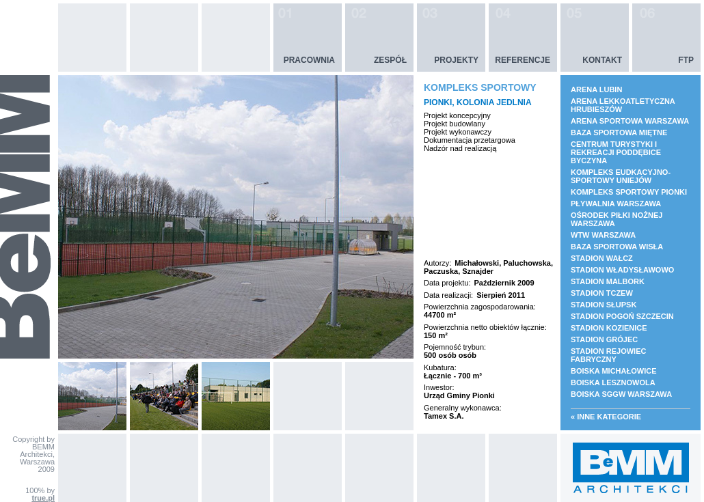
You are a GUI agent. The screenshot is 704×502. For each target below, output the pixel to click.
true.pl (43, 498)
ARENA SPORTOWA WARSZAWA (630, 121)
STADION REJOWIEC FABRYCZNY (608, 355)
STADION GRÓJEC (604, 339)
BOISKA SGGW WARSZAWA (621, 394)
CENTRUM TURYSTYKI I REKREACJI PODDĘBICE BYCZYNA (616, 152)
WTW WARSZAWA (603, 235)
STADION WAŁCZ (602, 258)
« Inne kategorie (606, 417)
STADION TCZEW (602, 293)
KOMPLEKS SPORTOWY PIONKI (629, 192)
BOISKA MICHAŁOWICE (613, 371)
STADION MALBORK (608, 281)
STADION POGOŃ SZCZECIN (622, 316)
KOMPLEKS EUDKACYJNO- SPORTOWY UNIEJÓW (621, 176)
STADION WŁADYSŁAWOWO (622, 270)
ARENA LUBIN (596, 89)
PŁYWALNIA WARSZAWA (616, 203)
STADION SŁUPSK (603, 305)
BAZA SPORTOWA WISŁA (617, 246)
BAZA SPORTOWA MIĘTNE (619, 132)
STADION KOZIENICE (609, 328)
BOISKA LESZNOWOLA (613, 382)
